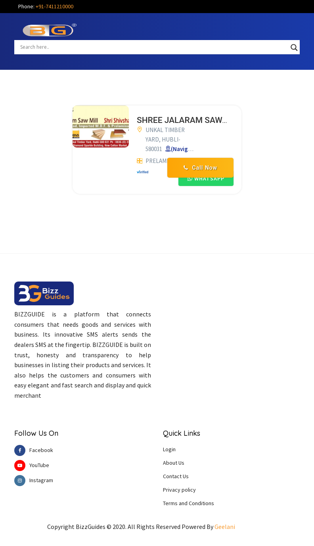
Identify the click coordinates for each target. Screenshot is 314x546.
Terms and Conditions (188, 503)
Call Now (200, 168)
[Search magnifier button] (294, 47)
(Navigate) (185, 149)
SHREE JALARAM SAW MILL (190, 120)
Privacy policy (179, 489)
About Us (173, 462)
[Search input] (153, 46)
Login (169, 449)
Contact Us (176, 476)
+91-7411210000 (54, 6)
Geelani (224, 527)
